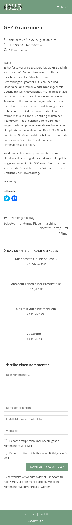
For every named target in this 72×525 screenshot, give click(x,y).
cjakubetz (15, 40)
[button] (13, 7)
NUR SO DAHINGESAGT (24, 45)
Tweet (7, 62)
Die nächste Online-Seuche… (36, 259)
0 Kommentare (18, 50)
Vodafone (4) (36, 334)
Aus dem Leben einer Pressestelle (36, 284)
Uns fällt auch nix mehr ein (36, 309)
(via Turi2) (10, 181)
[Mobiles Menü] (62, 7)
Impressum (30, 514)
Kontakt (44, 514)
